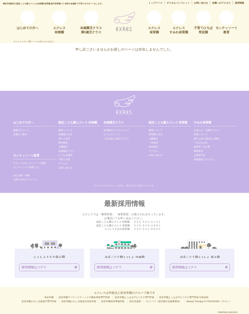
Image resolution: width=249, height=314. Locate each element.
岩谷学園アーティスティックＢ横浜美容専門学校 (84, 297)
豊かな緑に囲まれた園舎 (206, 138)
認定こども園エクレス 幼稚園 (77, 122)
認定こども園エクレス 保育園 (168, 122)
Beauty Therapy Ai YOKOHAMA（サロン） (209, 301)
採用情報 (239, 3)
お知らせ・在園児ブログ (206, 130)
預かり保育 (64, 138)
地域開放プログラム (204, 159)
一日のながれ (201, 142)
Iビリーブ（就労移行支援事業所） (163, 301)
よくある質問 (65, 155)
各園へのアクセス (221, 3)
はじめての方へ (23, 122)
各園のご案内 (20, 134)
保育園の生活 (156, 134)
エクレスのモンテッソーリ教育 (29, 163)
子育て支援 (64, 159)
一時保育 (153, 142)
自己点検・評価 (21, 175)
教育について (65, 130)
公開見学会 (199, 155)
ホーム (16, 41)
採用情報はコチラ (33, 267)
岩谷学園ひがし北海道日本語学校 (78, 301)
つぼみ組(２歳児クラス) (115, 138)
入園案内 (63, 146)
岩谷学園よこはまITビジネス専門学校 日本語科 (184, 297)
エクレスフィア (111, 134)
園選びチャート (21, 130)
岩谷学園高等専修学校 (112, 301)
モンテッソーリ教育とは (26, 167)
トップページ (155, 3)
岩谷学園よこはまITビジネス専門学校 (134, 297)
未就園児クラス (66, 151)
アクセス (63, 163)
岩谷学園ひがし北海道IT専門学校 (39, 301)
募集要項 (198, 151)
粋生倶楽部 (135, 301)
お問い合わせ (201, 3)
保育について (201, 134)
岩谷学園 (49, 297)
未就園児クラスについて (116, 130)
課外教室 (63, 142)
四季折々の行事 (202, 146)
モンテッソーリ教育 (26, 155)
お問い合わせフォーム (25, 179)
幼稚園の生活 (65, 134)
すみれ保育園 (202, 122)
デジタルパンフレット (178, 3)
